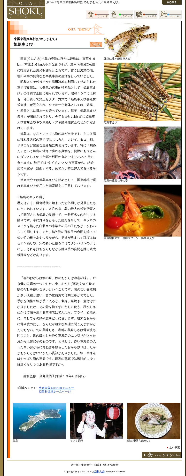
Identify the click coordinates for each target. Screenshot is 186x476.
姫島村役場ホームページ (55, 391)
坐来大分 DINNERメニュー (56, 388)
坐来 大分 (99, 471)
